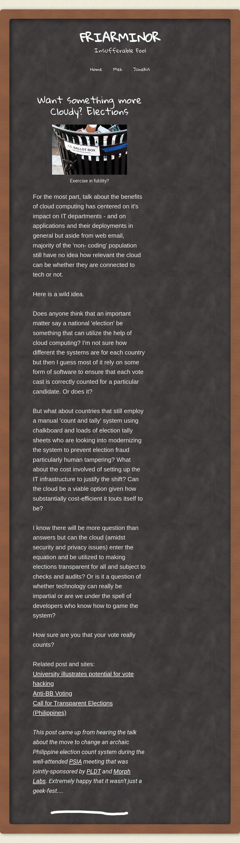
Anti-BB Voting (52, 693)
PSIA (75, 761)
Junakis (141, 69)
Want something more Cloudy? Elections (89, 105)
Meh (117, 69)
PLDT (93, 771)
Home (96, 69)
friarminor (120, 37)
